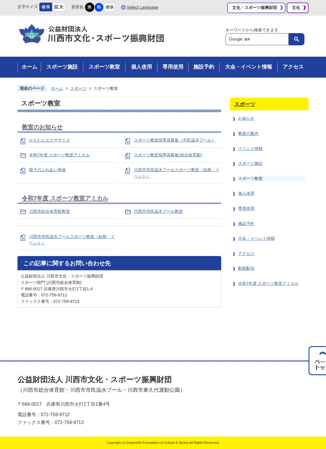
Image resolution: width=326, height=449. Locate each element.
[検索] (258, 39)
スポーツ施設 (250, 163)
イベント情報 (250, 148)
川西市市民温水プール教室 (158, 211)
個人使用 (246, 193)
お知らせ (246, 118)
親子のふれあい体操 (47, 169)
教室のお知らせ (42, 127)
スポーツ (78, 88)
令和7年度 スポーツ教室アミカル (59, 155)
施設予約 (246, 223)
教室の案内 (248, 133)
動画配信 (246, 268)
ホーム (57, 88)
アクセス (246, 253)
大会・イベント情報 (256, 238)
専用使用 (246, 208)
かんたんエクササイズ (49, 140)
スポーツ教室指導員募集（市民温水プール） (174, 140)
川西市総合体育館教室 (49, 211)
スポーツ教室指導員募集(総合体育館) (168, 155)
